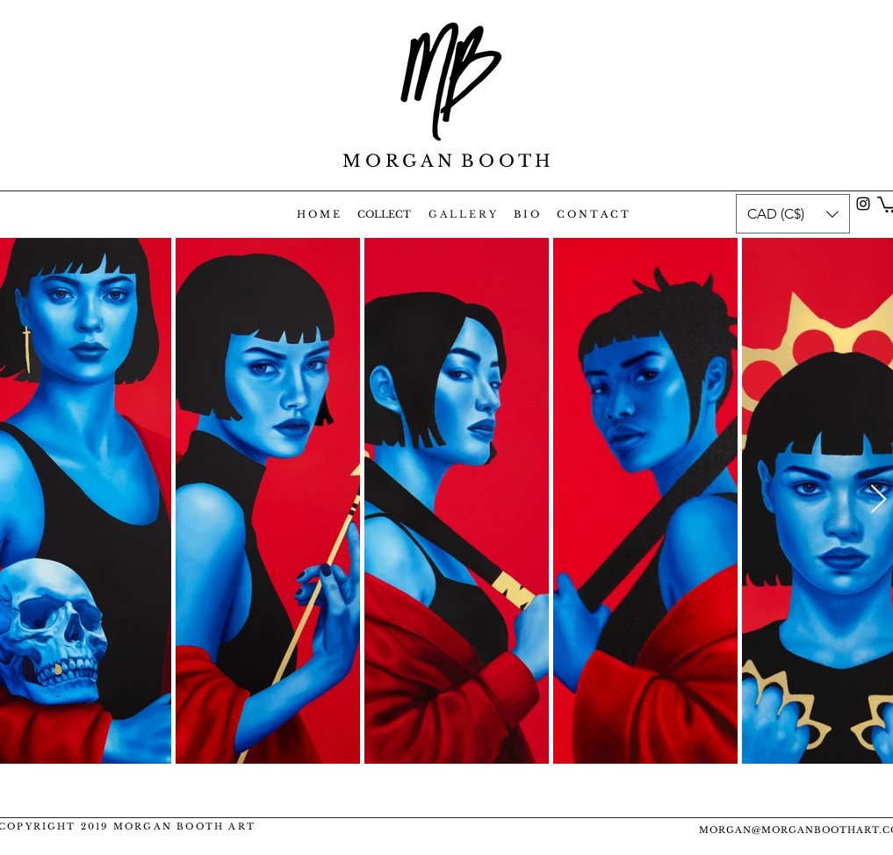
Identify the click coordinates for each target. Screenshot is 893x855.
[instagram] (863, 203)
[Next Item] (878, 500)
